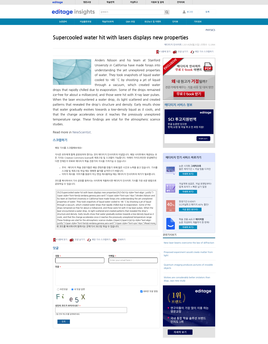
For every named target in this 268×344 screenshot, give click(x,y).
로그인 (190, 12)
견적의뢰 (181, 2)
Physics (210, 30)
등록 (207, 12)
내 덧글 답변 (79, 289)
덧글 (58, 267)
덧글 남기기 (183, 52)
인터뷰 (175, 22)
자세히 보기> (188, 174)
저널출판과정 (85, 22)
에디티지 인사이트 (173, 45)
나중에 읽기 (165, 52)
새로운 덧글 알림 (150, 291)
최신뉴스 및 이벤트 (152, 22)
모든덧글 (64, 289)
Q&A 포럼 (130, 22)
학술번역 (110, 2)
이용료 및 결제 (157, 2)
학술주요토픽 (108, 22)
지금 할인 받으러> (190, 209)
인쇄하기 (121, 240)
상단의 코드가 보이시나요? (68, 306)
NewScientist (81, 132)
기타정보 (198, 22)
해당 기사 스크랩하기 (204, 52)
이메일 (112, 256)
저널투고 (134, 2)
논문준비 (63, 22)
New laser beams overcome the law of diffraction (189, 243)
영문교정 (87, 2)
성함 (58, 256)
